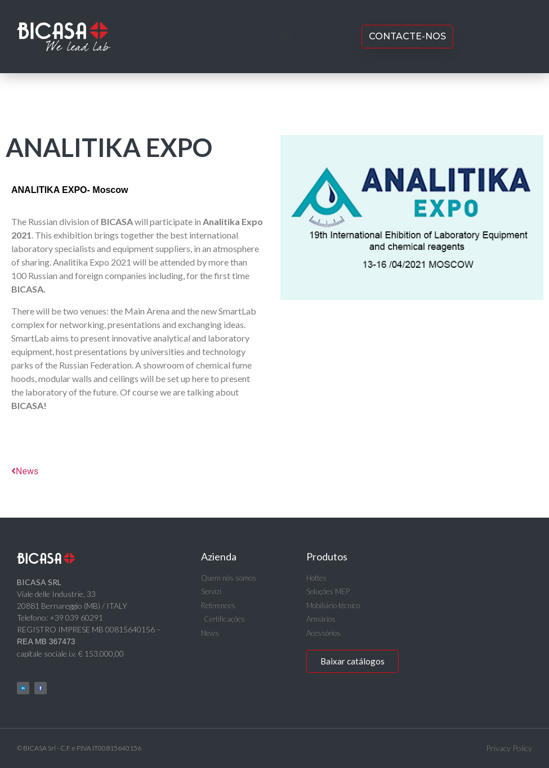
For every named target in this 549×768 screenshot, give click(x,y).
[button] (285, 37)
